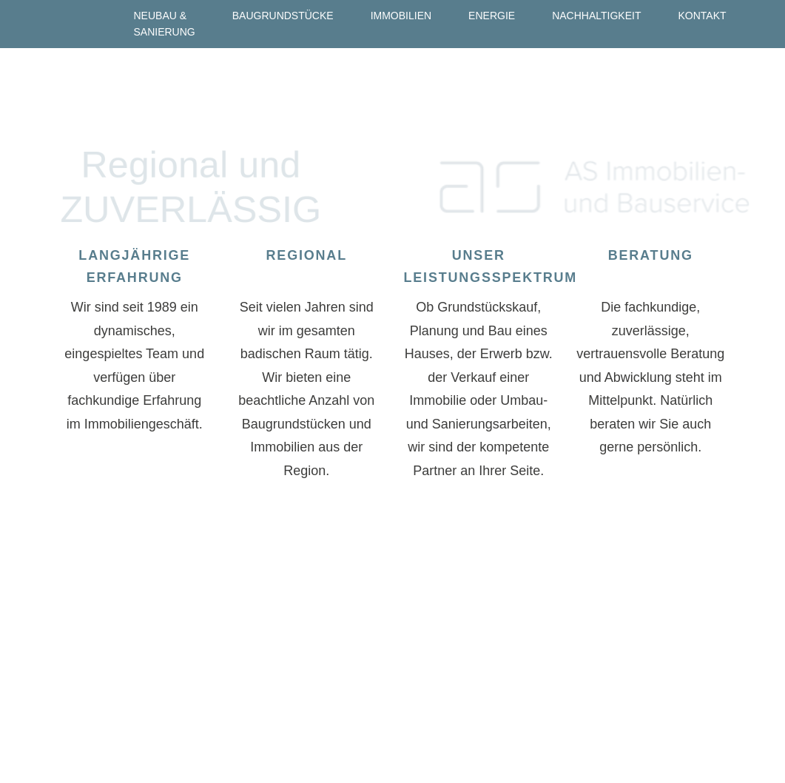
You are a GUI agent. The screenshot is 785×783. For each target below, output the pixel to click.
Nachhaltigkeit (596, 15)
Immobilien (401, 15)
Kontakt (702, 15)
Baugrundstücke (283, 15)
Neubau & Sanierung (164, 24)
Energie (491, 15)
